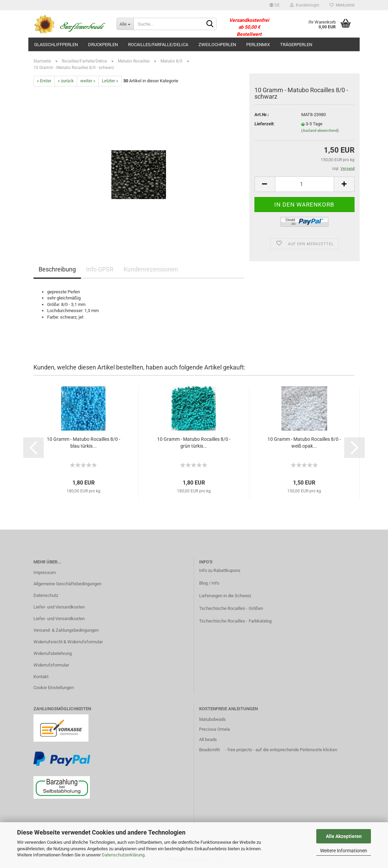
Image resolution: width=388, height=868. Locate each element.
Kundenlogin (304, 5)
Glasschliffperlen (56, 44)
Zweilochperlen (217, 44)
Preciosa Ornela (214, 729)
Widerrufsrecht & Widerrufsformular (68, 641)
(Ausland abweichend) (320, 130)
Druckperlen (103, 44)
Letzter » (110, 80)
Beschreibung (57, 269)
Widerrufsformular (51, 665)
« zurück (66, 80)
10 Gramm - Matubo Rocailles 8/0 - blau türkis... (83, 442)
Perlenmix (258, 44)
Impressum (44, 572)
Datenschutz (45, 595)
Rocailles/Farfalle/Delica (158, 44)
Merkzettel (342, 5)
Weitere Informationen (343, 850)
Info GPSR (99, 269)
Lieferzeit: (264, 123)
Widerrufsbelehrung (52, 653)
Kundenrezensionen (151, 269)
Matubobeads (212, 719)
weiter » (87, 80)
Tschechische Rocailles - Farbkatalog (235, 621)
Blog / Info (209, 583)
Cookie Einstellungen (53, 687)
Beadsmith (209, 749)
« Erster (44, 80)
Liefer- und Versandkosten (59, 607)
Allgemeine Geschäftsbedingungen (67, 583)
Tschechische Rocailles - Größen (231, 608)
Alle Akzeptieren (344, 836)
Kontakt (40, 676)
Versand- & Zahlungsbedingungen (66, 630)
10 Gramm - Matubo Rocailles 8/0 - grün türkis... (194, 442)
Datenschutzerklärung (123, 854)
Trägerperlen (296, 44)
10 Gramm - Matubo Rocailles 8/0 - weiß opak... (304, 442)
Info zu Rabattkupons (219, 570)
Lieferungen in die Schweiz (225, 595)
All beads (208, 739)
